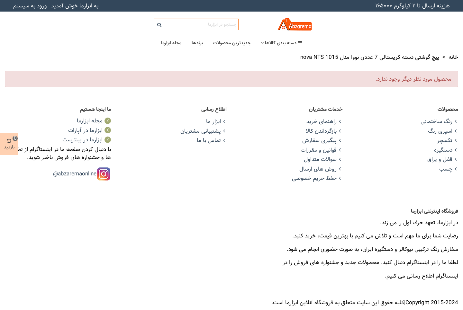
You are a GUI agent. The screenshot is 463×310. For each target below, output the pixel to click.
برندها (197, 43)
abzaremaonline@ (74, 173)
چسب (448, 168)
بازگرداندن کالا (324, 131)
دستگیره (446, 150)
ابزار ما (216, 121)
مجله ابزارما (171, 43)
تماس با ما (212, 140)
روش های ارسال (320, 168)
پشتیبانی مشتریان (203, 131)
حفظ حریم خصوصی (317, 178)
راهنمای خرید (324, 121)
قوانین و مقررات (321, 150)
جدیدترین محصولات (231, 43)
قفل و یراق (442, 159)
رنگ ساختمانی (439, 121)
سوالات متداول (323, 159)
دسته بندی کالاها (283, 43)
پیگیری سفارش (322, 140)
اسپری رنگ (443, 131)
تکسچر (447, 140)
